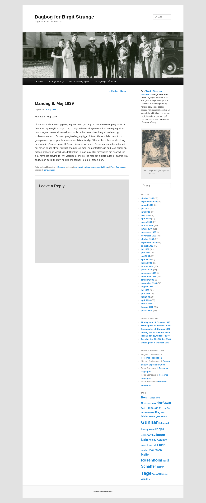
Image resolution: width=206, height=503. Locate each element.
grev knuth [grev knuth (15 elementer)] (161, 416)
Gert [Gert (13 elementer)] (163, 412)
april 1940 (146, 218)
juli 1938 (145, 290)
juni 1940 (145, 212)
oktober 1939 (147, 239)
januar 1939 (147, 269)
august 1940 (147, 205)
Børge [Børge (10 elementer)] (152, 398)
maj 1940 (145, 215)
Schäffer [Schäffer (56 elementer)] (148, 466)
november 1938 (148, 276)
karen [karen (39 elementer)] (160, 435)
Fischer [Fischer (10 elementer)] (151, 413)
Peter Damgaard (117, 167)
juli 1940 (145, 208)
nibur (87, 167)
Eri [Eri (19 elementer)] (160, 408)
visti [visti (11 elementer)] (166, 474)
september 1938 (149, 283)
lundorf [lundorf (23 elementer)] (151, 445)
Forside (39, 81)
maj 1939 (145, 256)
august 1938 (147, 286)
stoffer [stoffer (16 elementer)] (160, 467)
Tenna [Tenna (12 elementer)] (155, 474)
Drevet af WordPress (103, 492)
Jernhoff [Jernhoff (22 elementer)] (146, 435)
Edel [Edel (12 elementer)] (143, 408)
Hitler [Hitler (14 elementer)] (152, 429)
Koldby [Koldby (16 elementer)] (152, 439)
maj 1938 (145, 297)
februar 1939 (147, 266)
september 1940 (149, 201)
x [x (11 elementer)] (149, 479)
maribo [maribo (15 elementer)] (144, 450)
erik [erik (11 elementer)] (164, 408)
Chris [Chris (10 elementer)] (158, 398)
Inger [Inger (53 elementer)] (159, 429)
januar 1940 (147, 229)
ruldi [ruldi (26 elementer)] (166, 460)
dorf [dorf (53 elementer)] (160, 403)
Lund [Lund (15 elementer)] (143, 445)
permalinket (49, 170)
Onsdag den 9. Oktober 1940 (155, 342)
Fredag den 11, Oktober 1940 (155, 336)
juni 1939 (145, 252)
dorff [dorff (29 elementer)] (167, 403)
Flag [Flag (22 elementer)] (158, 412)
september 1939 (149, 242)
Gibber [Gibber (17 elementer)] (145, 416)
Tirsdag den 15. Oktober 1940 (155, 322)
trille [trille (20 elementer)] (161, 474)
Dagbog (61, 167)
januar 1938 (147, 310)
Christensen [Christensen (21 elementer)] (148, 403)
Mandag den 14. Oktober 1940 (156, 325)
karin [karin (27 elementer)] (144, 439)
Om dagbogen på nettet (105, 81)
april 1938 (146, 300)
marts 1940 (146, 222)
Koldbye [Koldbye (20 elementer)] (162, 439)
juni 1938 (145, 293)
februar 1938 (147, 307)
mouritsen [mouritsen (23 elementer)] (155, 450)
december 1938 (148, 273)
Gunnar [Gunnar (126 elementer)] (149, 422)
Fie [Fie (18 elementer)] (168, 408)
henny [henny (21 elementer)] (145, 429)
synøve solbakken (99, 167)
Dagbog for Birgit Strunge (64, 16)
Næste (124, 91)
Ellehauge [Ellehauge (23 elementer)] (152, 408)
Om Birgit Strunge (56, 81)
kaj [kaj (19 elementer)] (153, 435)
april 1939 (146, 259)
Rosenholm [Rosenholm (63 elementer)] (151, 460)
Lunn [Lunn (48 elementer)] (161, 445)
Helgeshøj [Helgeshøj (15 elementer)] (163, 423)
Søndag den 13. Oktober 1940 (155, 329)
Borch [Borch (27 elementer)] (145, 397)
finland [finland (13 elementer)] (144, 412)
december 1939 (148, 232)
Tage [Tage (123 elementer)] (146, 473)
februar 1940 (147, 225)
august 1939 (147, 246)
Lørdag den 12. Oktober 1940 (155, 332)
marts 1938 (146, 303)
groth (81, 167)
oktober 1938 (147, 280)
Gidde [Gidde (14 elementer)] (152, 416)
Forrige (113, 91)
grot (76, 167)
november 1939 (148, 236)
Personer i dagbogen (79, 81)
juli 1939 (145, 249)
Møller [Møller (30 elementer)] (145, 454)
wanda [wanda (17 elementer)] (144, 479)
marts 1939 (146, 263)
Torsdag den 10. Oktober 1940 (156, 339)
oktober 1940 (147, 198)
